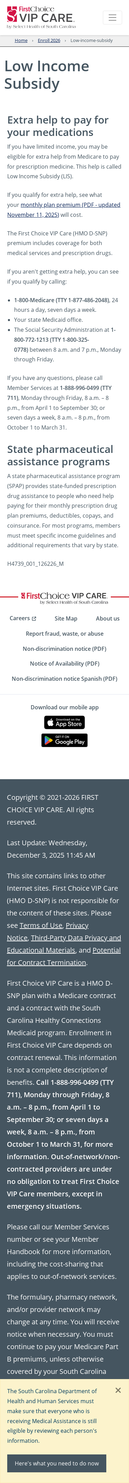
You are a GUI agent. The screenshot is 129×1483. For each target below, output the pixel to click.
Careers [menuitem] (20, 618)
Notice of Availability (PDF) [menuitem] (64, 663)
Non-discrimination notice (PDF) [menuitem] (64, 649)
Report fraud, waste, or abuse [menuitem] (65, 633)
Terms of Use (41, 925)
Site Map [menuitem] (66, 618)
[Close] (118, 1391)
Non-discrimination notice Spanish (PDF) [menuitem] (64, 678)
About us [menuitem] (108, 618)
